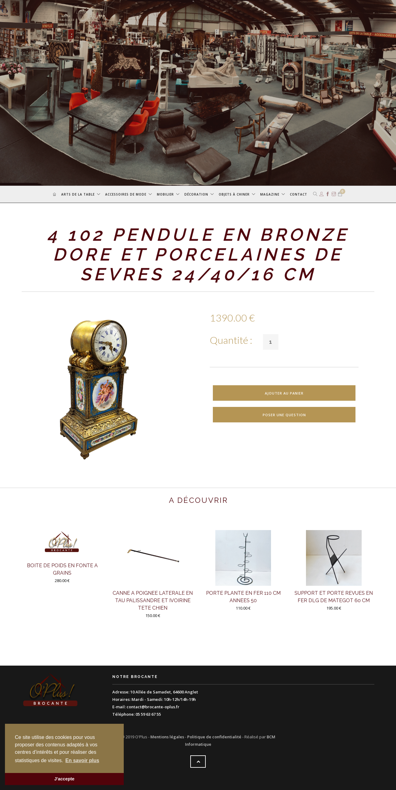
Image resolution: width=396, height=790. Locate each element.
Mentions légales (167, 737)
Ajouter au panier (284, 393)
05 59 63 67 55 (148, 714)
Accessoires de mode (125, 194)
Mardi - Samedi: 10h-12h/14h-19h (163, 699)
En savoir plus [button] (82, 760)
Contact (298, 194)
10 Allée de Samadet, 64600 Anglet (164, 692)
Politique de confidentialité (214, 737)
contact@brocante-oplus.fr (153, 707)
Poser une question (284, 414)
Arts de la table (78, 194)
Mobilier (165, 194)
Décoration (196, 194)
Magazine (269, 194)
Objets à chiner (234, 194)
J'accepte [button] (64, 778)
